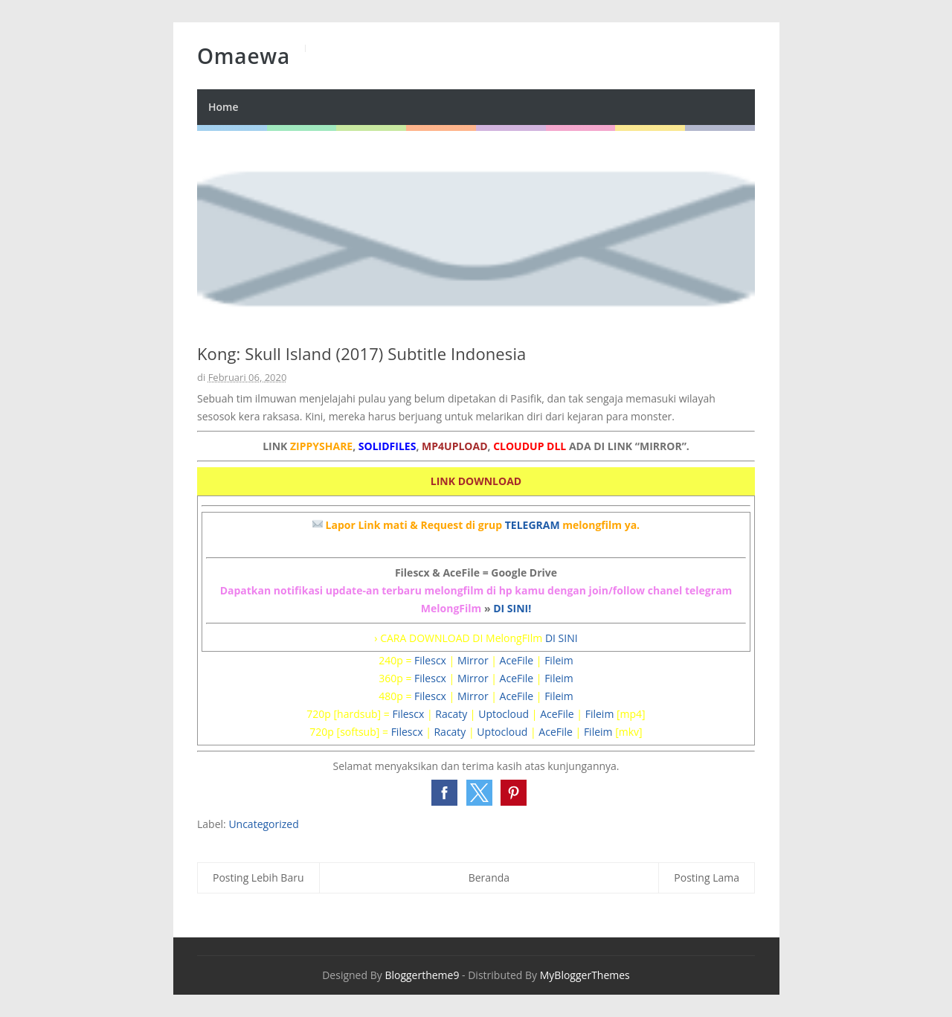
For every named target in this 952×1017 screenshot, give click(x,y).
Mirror (473, 660)
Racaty (451, 714)
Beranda (489, 877)
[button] (444, 793)
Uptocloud (503, 714)
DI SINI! (512, 608)
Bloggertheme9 (422, 975)
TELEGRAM (532, 525)
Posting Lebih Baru (258, 877)
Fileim (558, 660)
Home (223, 107)
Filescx (430, 660)
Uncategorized (263, 824)
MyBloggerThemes (585, 975)
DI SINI (561, 638)
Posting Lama (706, 877)
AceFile (517, 660)
